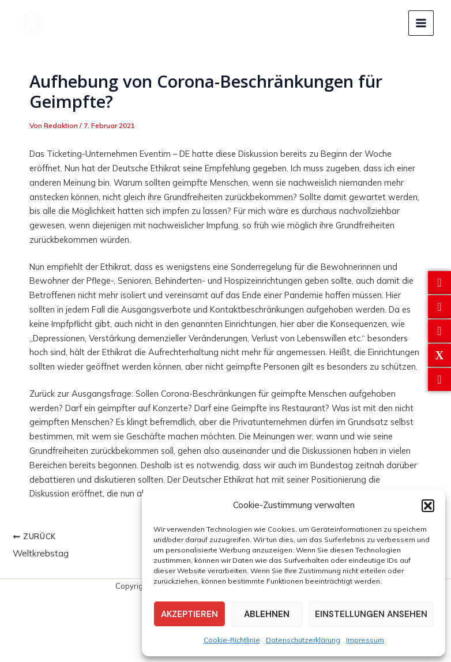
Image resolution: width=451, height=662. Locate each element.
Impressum (365, 639)
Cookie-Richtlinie (232, 639)
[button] (428, 505)
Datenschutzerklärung (303, 639)
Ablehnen (267, 614)
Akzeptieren (189, 614)
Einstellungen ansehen (371, 614)
